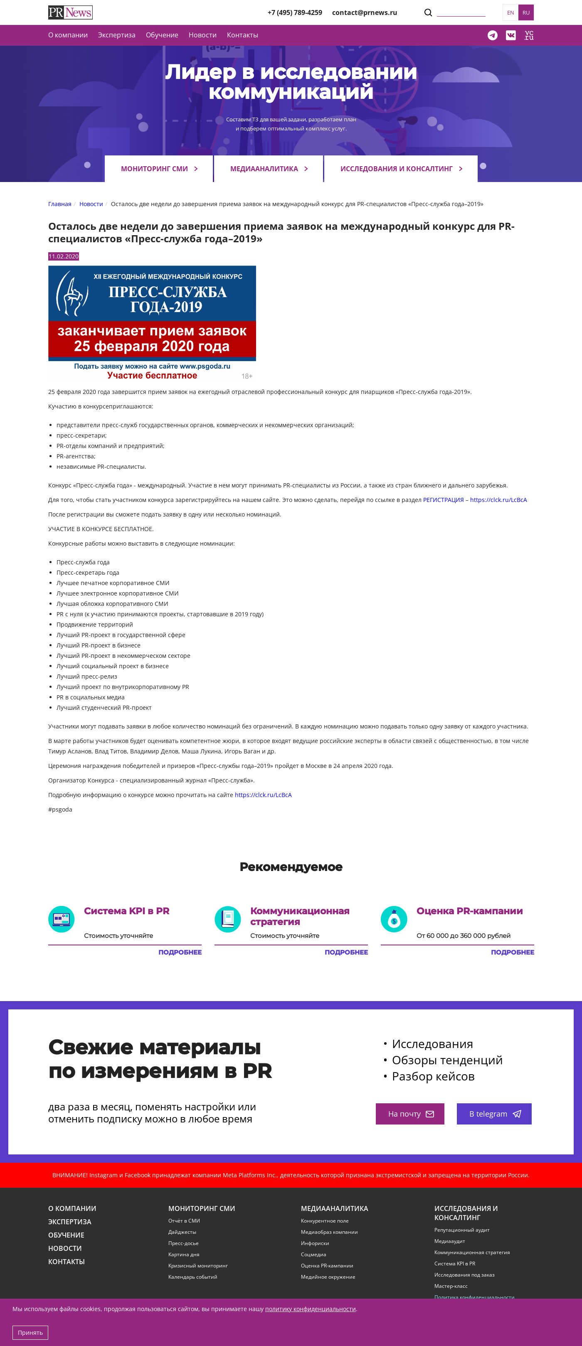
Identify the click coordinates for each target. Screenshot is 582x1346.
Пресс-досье (183, 1243)
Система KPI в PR (454, 1263)
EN (510, 12)
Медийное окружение (328, 1277)
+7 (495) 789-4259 (295, 12)
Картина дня (184, 1254)
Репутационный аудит (462, 1230)
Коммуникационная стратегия (472, 1252)
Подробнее (180, 952)
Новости (203, 34)
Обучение (162, 34)
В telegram (495, 1114)
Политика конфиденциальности (474, 1297)
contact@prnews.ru (364, 12)
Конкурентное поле (325, 1221)
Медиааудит (449, 1241)
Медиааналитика (264, 168)
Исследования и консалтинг (396, 168)
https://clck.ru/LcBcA (498, 500)
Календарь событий (192, 1277)
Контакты (242, 34)
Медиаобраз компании (329, 1232)
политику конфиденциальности (310, 1309)
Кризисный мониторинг (198, 1265)
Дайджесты (182, 1232)
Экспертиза (69, 1222)
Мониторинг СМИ (154, 168)
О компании (68, 34)
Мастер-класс (451, 1286)
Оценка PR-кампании (327, 1265)
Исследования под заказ (464, 1275)
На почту (411, 1114)
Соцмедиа (313, 1254)
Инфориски (315, 1243)
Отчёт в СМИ (184, 1221)
